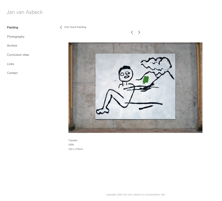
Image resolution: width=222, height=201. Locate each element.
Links (10, 64)
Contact (12, 73)
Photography (15, 36)
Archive (12, 45)
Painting (12, 27)
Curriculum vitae (18, 54)
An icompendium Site (153, 194)
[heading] (21, 12)
